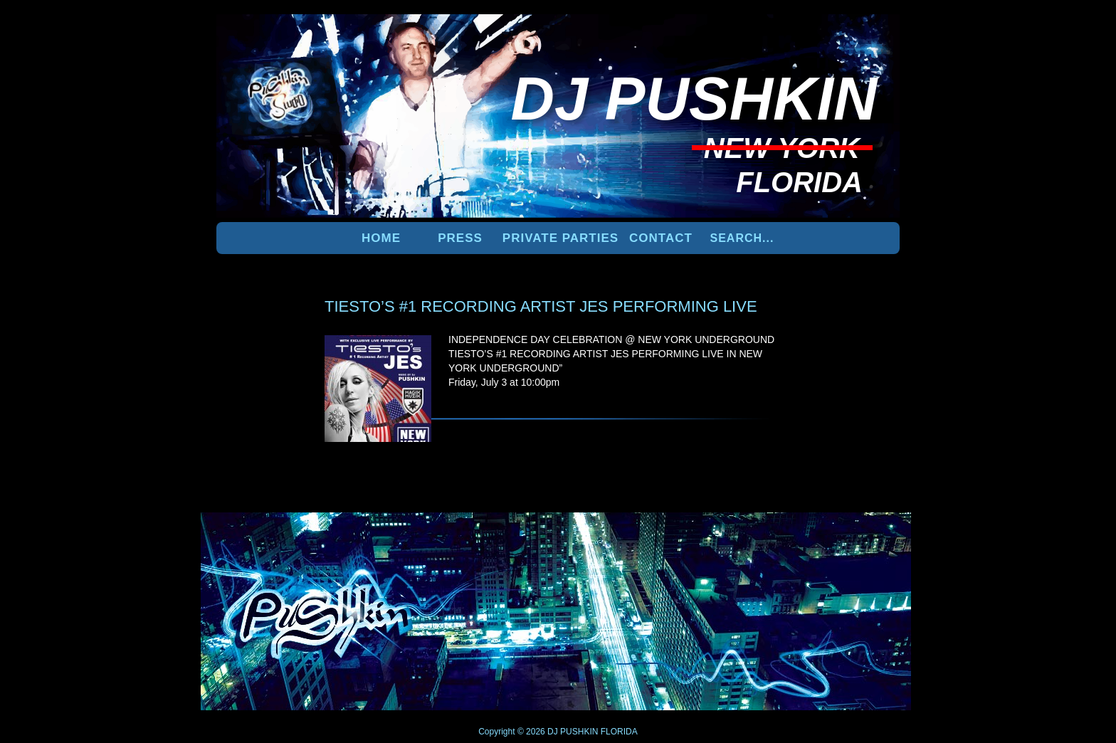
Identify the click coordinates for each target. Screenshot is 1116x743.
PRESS (460, 238)
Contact (661, 238)
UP (850, 535)
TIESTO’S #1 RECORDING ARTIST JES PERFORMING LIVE (541, 306)
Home (381, 238)
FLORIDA (619, 732)
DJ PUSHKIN (572, 732)
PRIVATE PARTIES (560, 238)
